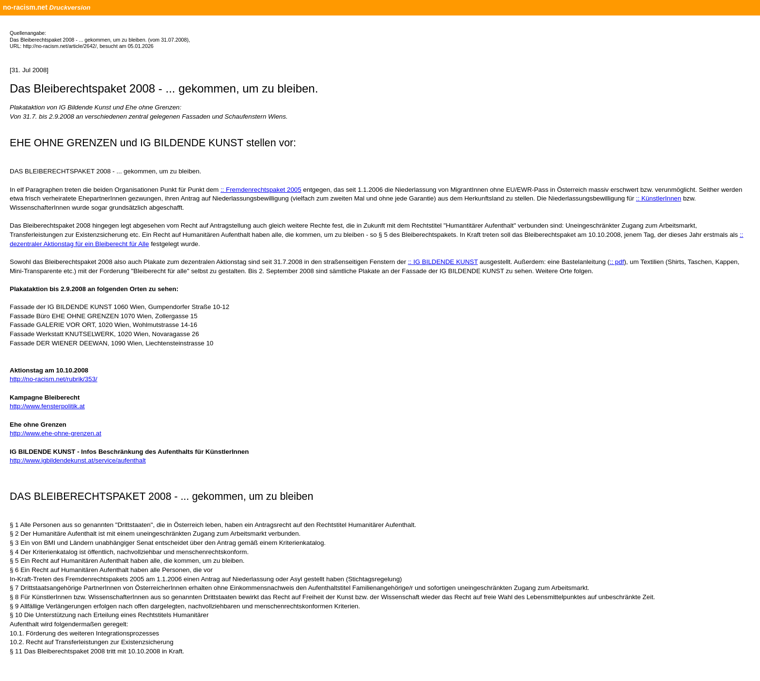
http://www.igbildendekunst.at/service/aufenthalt (78, 460)
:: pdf (617, 261)
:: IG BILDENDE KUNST (443, 261)
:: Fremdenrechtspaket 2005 (261, 189)
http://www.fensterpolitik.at (47, 406)
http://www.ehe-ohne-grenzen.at (55, 433)
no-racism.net (25, 7)
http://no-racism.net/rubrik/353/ (53, 379)
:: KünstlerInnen (658, 198)
